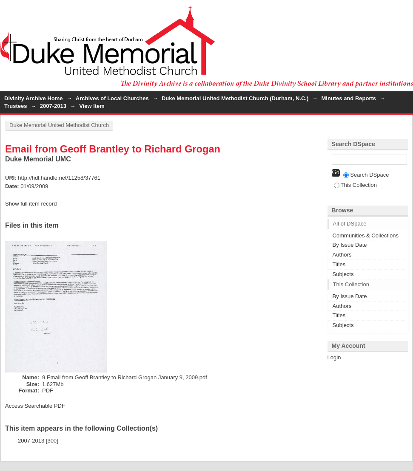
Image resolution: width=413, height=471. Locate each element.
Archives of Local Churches (112, 98)
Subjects (343, 274)
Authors (342, 254)
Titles (339, 264)
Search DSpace (366, 175)
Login (406, 10)
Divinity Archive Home (33, 98)
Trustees (15, 106)
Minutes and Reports (348, 98)
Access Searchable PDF (35, 406)
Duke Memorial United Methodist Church (59, 125)
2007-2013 (53, 106)
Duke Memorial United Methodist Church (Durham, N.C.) (235, 98)
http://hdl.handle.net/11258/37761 (59, 178)
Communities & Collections (366, 235)
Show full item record (31, 203)
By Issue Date (350, 245)
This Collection (355, 185)
